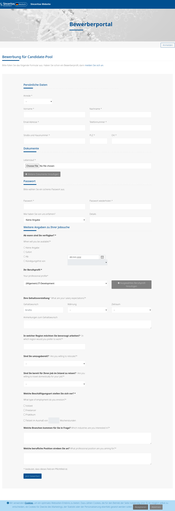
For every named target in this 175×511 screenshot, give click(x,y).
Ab (26, 256)
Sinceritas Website (41, 4)
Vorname (28, 108)
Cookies (29, 503)
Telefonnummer (97, 121)
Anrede (27, 95)
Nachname (95, 108)
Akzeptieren (140, 507)
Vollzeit (28, 405)
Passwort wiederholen (100, 200)
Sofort (28, 252)
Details (93, 213)
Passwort (28, 200)
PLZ (91, 135)
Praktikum (30, 414)
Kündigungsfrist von (34, 261)
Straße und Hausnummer (36, 135)
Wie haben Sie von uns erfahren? (39, 213)
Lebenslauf (29, 160)
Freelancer (30, 410)
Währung (72, 304)
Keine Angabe (31, 247)
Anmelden (168, 45)
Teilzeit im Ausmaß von (36, 420)
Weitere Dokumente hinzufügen (42, 174)
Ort (113, 135)
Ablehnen (156, 507)
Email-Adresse (30, 121)
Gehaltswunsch (31, 304)
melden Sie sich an (94, 65)
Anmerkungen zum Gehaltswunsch (40, 317)
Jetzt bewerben (32, 476)
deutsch (21, 4)
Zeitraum (116, 304)
